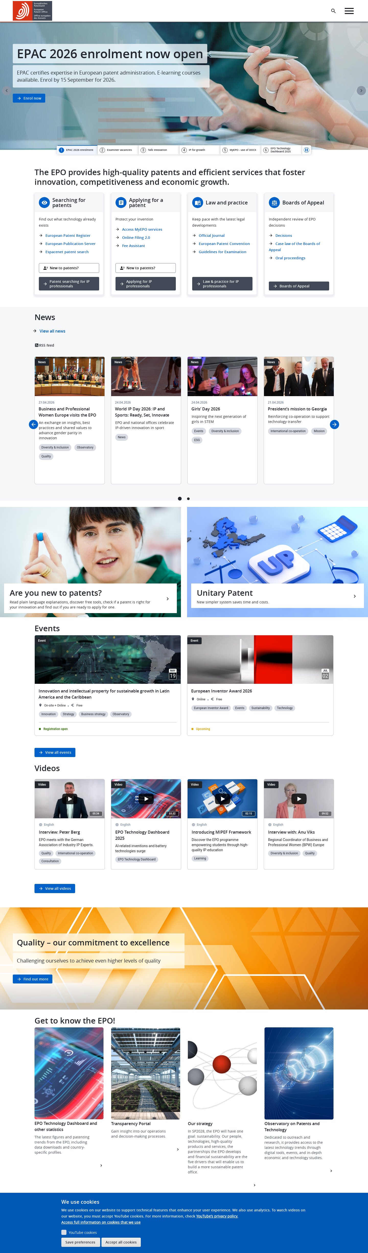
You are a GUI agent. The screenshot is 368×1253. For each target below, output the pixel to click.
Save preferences (80, 1242)
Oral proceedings (290, 258)
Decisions (283, 235)
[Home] (32, 11)
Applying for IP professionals (139, 283)
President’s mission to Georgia (297, 409)
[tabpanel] (184, 86)
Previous (6, 90)
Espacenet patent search (67, 251)
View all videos (58, 888)
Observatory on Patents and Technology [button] (292, 1127)
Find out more (36, 979)
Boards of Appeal (294, 286)
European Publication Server (70, 243)
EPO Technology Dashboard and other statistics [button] (65, 1126)
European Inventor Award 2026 (221, 691)
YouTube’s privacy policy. (217, 1216)
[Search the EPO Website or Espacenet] (333, 11)
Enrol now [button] (32, 98)
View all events (58, 752)
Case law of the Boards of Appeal (294, 246)
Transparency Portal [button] (131, 1123)
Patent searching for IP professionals (70, 283)
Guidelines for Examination (222, 251)
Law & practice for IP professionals (221, 283)
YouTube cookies (83, 1232)
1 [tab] (180, 498)
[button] (53, 11)
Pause (306, 149)
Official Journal (212, 235)
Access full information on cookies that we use (101, 1222)
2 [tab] (188, 498)
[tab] (77, 149)
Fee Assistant (133, 245)
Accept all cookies (121, 1242)
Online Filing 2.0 (136, 237)
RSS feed (46, 345)
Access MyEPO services (142, 229)
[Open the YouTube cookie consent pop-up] (70, 799)
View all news (52, 331)
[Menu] (349, 11)
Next (361, 90)
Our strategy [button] (200, 1123)
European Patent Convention (224, 243)
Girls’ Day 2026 (205, 409)
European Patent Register (67, 235)
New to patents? (64, 267)
